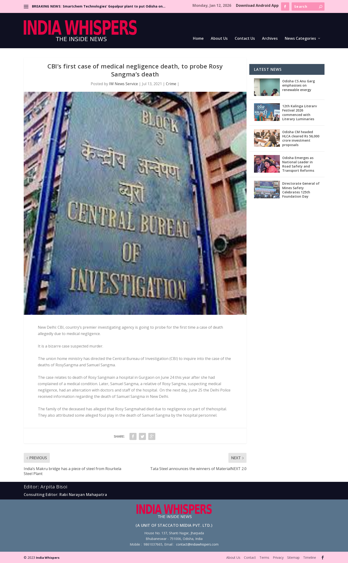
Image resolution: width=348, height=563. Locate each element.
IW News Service (123, 83)
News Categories (300, 38)
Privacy (278, 557)
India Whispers (47, 557)
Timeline (309, 557)
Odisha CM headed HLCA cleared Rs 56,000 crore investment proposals (300, 138)
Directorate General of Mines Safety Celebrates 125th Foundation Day (301, 190)
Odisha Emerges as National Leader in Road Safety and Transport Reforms (298, 164)
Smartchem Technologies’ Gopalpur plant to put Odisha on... (114, 6)
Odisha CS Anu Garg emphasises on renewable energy (298, 85)
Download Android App (257, 5)
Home (198, 38)
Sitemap (293, 557)
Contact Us (245, 38)
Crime (171, 83)
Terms (264, 557)
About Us (219, 38)
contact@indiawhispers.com (197, 544)
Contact (250, 557)
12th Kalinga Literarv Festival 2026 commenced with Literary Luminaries (299, 112)
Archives (270, 38)
